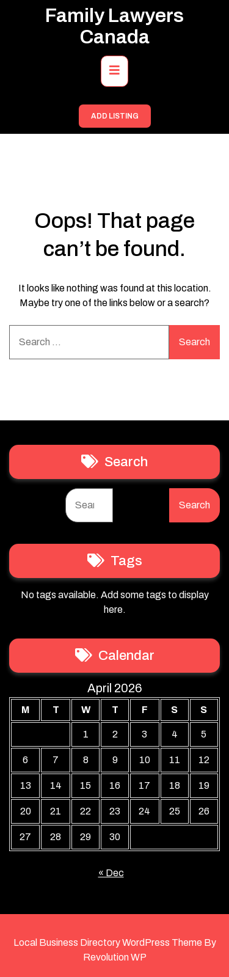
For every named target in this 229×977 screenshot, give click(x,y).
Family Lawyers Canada (114, 26)
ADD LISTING (115, 116)
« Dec (111, 873)
